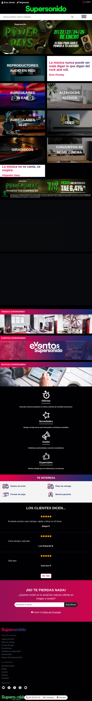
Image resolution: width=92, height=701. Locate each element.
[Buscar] (72, 17)
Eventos (4, 672)
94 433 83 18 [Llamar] (33, 697)
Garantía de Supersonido (11, 651)
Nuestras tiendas (7, 666)
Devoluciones (6, 648)
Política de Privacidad (51, 612)
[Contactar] (3, 687)
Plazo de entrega (59, 486)
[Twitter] (14, 687)
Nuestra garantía (59, 494)
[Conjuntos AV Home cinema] (69, 150)
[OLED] (69, 123)
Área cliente (8, 2)
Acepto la (46, 612)
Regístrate (23, 2)
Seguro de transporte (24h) (11, 657)
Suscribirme (71, 605)
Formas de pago (14, 494)
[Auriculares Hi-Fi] (22, 123)
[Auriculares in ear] (22, 95)
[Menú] (83, 17)
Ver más (46, 576)
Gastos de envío (14, 486)
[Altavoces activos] (69, 95)
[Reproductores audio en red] (22, 68)
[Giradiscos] (22, 150)
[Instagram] (20, 687)
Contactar (48, 697)
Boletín (4, 669)
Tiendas (61, 697)
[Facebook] (9, 687)
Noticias (4, 675)
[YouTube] (25, 687)
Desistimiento (6, 654)
